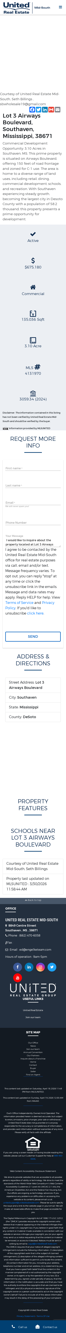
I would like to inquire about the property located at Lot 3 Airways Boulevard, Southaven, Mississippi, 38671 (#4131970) (33, 542)
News (33, 1046)
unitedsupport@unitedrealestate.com (21, 1202)
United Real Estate (33, 1010)
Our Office (33, 1042)
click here (35, 613)
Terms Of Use (43, 1316)
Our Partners (33, 1055)
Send (33, 636)
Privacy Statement (26, 1316)
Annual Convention (33, 1052)
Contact (33, 1065)
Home (33, 1061)
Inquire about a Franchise (33, 1058)
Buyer (33, 1068)
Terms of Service (19, 602)
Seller (33, 1071)
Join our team (33, 1017)
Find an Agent (33, 1074)
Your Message (14, 536)
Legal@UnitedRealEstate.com (42, 1243)
